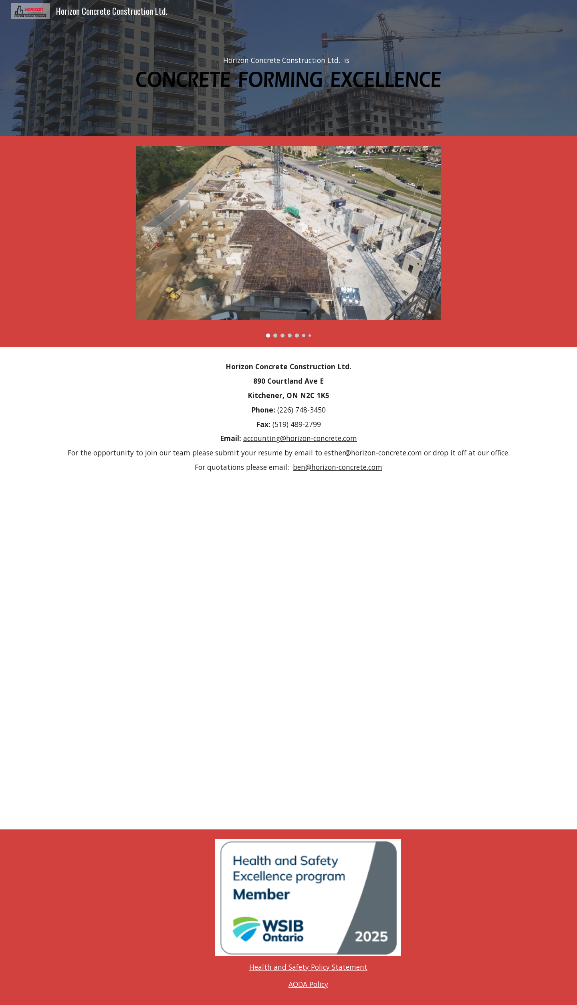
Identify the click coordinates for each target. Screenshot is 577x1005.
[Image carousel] (288, 242)
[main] (288, 60)
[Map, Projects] (288, 648)
